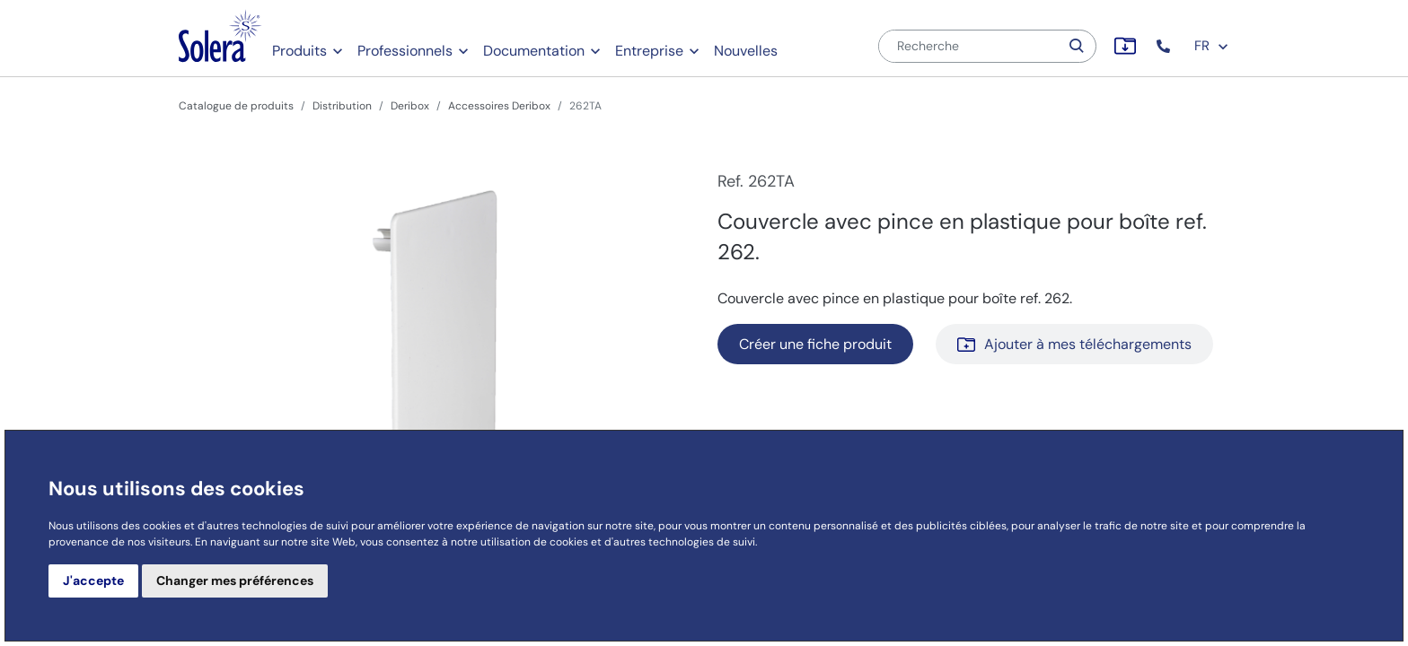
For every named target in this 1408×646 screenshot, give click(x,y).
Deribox (410, 106)
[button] (1165, 46)
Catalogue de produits (236, 106)
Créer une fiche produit (815, 344)
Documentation (534, 50)
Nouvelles (746, 50)
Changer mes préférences (234, 580)
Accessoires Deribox (499, 106)
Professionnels (405, 50)
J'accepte (93, 580)
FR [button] (1211, 46)
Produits (299, 50)
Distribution (342, 106)
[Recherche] (969, 46)
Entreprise (649, 50)
